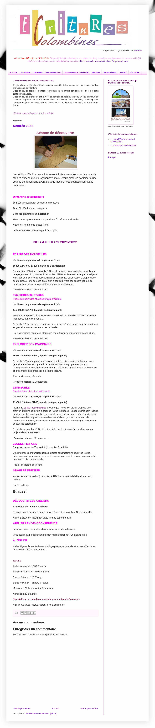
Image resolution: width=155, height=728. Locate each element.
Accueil (55, 708)
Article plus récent (22, 708)
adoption (96, 72)
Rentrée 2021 (23, 126)
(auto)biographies (53, 72)
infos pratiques (110, 72)
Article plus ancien (89, 708)
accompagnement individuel (76, 72)
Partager (112, 157)
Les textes (134, 72)
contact (123, 72)
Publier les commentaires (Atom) (41, 713)
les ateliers (25, 72)
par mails (38, 72)
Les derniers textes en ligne (123, 145)
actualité (13, 72)
